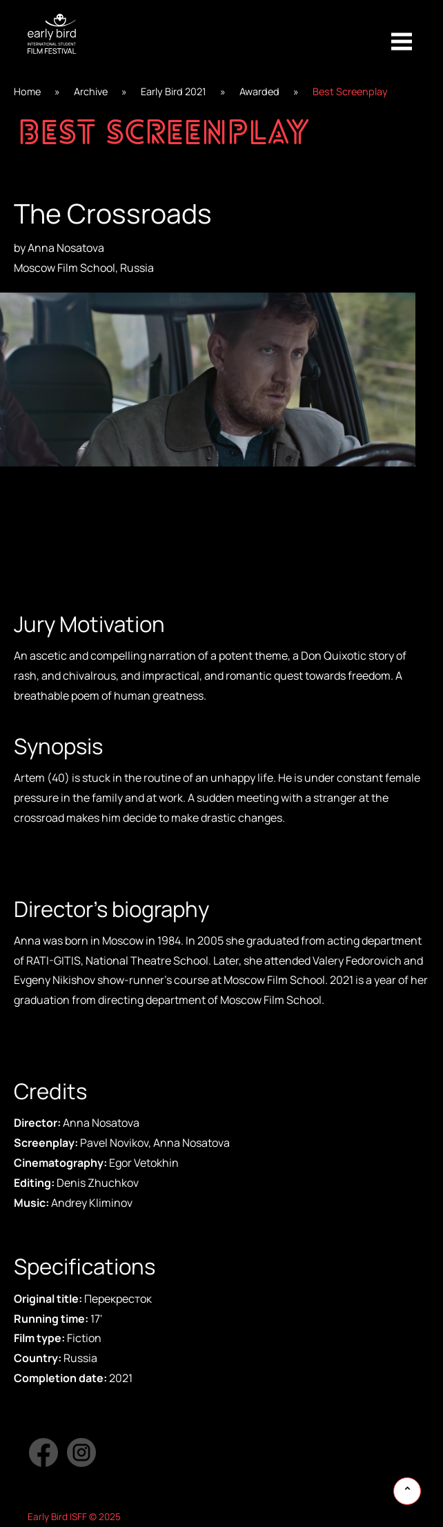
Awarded (259, 91)
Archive (91, 91)
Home (27, 91)
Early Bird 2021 (173, 91)
